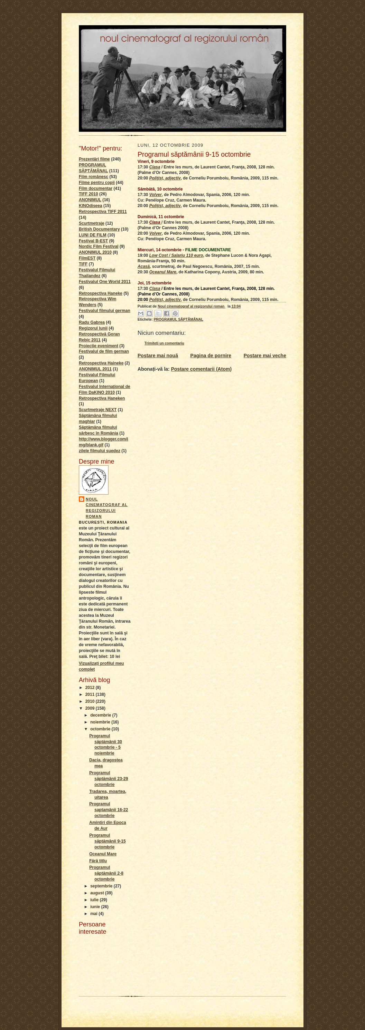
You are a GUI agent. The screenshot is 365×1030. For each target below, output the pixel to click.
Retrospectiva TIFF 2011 (103, 211)
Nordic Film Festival (99, 246)
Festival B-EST (93, 241)
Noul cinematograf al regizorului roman (107, 508)
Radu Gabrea (92, 322)
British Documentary (99, 229)
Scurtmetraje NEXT (97, 409)
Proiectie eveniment (98, 345)
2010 (90, 701)
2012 (90, 687)
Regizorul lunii (93, 328)
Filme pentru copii (97, 182)
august (97, 893)
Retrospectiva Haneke (100, 293)
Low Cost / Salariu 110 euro (176, 255)
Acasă (144, 266)
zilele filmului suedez (99, 450)
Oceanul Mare (102, 854)
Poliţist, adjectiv (165, 178)
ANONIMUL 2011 (95, 369)
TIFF (83, 264)
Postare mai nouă (158, 355)
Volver (155, 194)
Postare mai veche (265, 355)
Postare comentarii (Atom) (201, 369)
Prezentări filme (94, 159)
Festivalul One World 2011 (105, 281)
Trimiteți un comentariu (164, 343)
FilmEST (87, 258)
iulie (95, 899)
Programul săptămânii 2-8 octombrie (106, 873)
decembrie (101, 715)
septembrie (102, 886)
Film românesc (93, 176)
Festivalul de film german (104, 351)
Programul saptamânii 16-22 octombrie (108, 809)
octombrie (101, 729)
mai (94, 913)
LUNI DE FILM (92, 235)
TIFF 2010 (88, 194)
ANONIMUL (90, 199)
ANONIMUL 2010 (95, 252)
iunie (95, 906)
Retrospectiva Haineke (101, 363)
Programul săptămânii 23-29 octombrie (108, 778)
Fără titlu (98, 860)
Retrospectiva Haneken (102, 398)
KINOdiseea (90, 205)
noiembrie (100, 722)
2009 (90, 708)
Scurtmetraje (91, 223)
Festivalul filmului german (104, 310)
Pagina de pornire (211, 355)
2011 (90, 694)
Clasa (154, 167)
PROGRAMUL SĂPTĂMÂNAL (178, 319)
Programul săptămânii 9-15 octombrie (107, 841)
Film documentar (95, 188)
